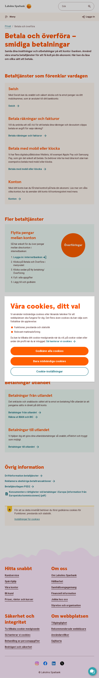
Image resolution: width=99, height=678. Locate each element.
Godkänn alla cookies (49, 351)
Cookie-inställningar (49, 371)
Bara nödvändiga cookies (49, 361)
